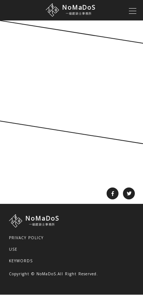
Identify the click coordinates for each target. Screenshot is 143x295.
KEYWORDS (21, 260)
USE (13, 249)
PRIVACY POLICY (26, 237)
